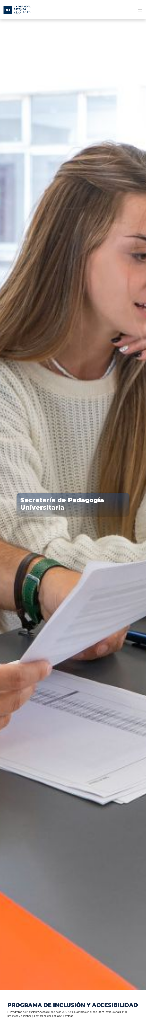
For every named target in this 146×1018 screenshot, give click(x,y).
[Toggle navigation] (139, 9)
